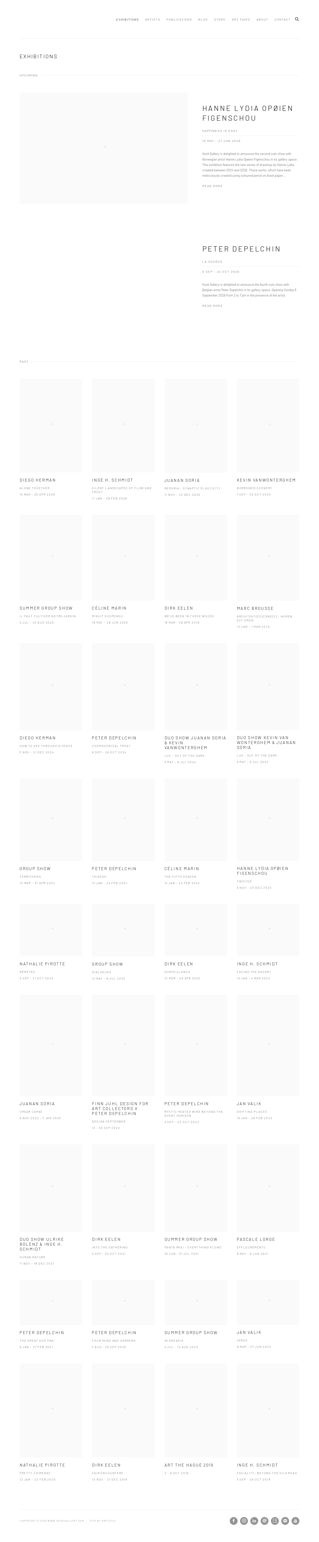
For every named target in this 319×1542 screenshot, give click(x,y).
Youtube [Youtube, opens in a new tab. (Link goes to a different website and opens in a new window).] (295, 1521)
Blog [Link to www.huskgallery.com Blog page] (203, 19)
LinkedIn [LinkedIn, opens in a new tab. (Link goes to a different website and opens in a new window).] (254, 1521)
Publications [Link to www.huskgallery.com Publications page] (179, 19)
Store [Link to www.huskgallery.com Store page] (220, 19)
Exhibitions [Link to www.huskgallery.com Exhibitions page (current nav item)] (127, 19)
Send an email (264, 1521)
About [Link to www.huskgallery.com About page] (262, 19)
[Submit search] (297, 18)
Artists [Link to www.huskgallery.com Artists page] (152, 19)
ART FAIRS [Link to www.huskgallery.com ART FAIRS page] (241, 19)
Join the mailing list (285, 1521)
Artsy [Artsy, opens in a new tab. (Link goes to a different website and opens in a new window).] (275, 1521)
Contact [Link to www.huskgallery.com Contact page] (282, 19)
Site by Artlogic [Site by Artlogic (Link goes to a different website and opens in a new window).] (103, 1520)
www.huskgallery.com (37, 19)
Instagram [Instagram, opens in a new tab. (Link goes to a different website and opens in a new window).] (244, 1521)
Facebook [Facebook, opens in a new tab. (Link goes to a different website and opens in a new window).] (234, 1521)
